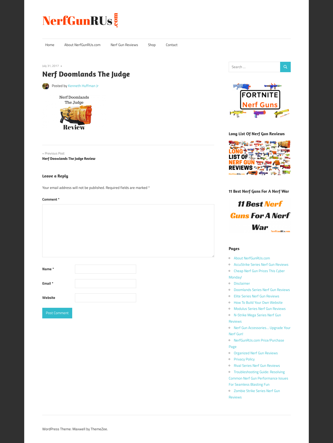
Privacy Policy (244, 359)
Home (49, 45)
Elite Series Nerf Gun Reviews (256, 296)
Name (48, 269)
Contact (172, 45)
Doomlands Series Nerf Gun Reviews (262, 290)
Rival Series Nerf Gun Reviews (257, 365)
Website (48, 297)
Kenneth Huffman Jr (83, 86)
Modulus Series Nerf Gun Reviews (260, 308)
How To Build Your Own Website (258, 302)
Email (47, 283)
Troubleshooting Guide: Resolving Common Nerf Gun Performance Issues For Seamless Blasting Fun (258, 378)
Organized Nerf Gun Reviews (256, 353)
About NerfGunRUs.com (82, 45)
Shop (152, 45)
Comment (50, 199)
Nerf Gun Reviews (124, 45)
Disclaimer (242, 283)
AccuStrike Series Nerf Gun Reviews (261, 264)
